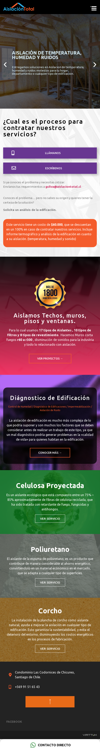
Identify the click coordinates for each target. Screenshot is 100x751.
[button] (50, 153)
